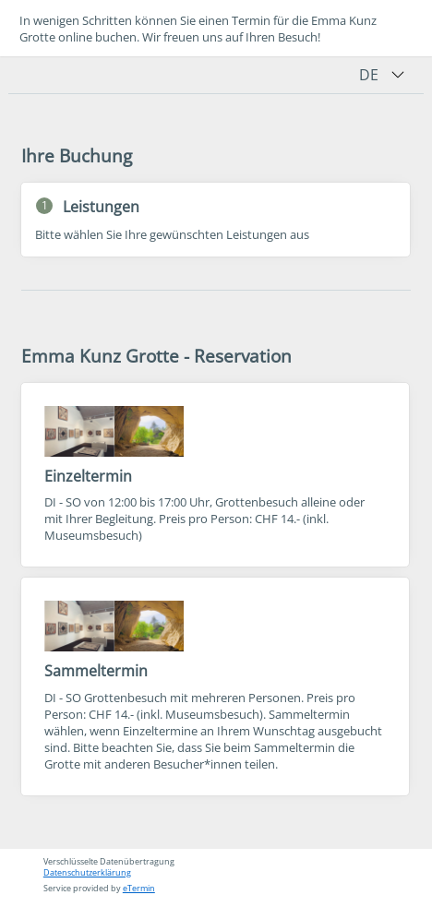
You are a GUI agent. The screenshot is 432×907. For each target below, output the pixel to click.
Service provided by (99, 888)
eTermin (139, 888)
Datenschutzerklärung (87, 872)
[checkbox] (214, 474)
